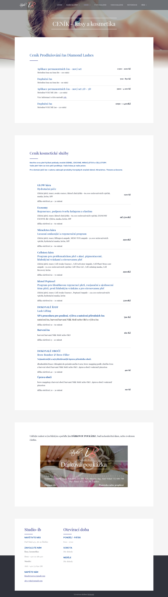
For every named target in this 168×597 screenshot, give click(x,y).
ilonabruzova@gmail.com (34, 576)
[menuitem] (53, 5)
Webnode (90, 594)
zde (64, 97)
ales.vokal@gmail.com (33, 581)
